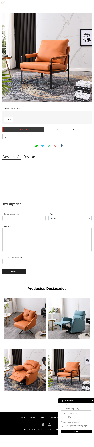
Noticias (43, 418)
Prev (5, 57)
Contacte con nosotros (67, 130)
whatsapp (49, 146)
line (36, 146)
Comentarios (54, 418)
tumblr (61, 146)
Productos (32, 418)
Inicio (4, 9)
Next (88, 57)
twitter (42, 146)
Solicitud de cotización (23, 130)
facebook (30, 146)
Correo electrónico (10, 214)
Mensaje (6, 226)
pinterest (55, 146)
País (50, 214)
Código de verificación (12, 257)
